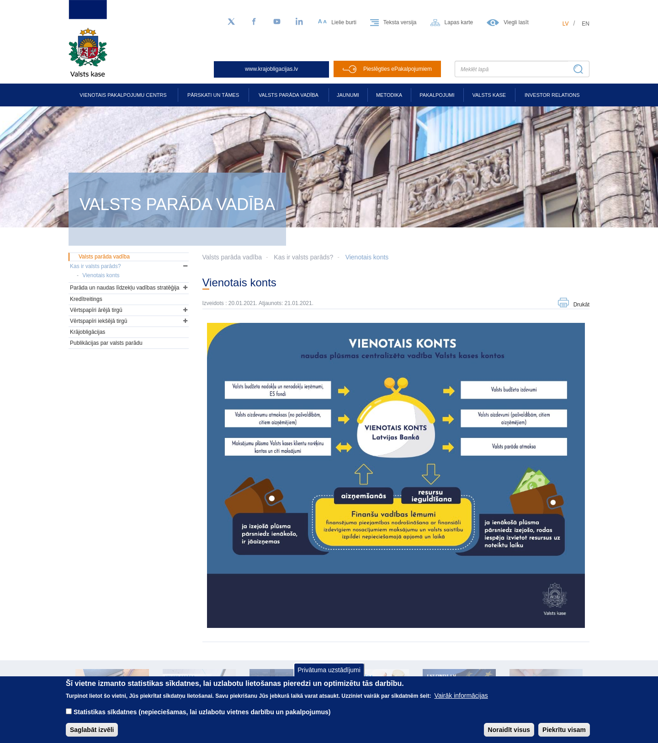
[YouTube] (277, 22)
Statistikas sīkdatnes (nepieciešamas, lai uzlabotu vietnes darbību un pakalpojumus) (202, 717)
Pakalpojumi (436, 95)
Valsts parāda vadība (288, 95)
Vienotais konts (367, 257)
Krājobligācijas (87, 332)
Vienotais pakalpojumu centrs (123, 95)
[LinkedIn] (300, 22)
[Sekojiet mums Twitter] (231, 22)
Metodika (389, 95)
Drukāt (581, 304)
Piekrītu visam (564, 735)
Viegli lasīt (516, 22)
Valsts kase (489, 95)
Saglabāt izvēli (92, 735)
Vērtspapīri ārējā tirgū (96, 310)
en (585, 24)
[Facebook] (254, 22)
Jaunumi (348, 95)
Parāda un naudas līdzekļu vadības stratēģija (125, 288)
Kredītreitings (86, 299)
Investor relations (552, 95)
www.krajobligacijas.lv (271, 69)
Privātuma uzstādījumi (329, 675)
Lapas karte (459, 22)
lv (565, 24)
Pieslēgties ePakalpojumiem (397, 69)
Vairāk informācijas (461, 701)
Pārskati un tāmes (213, 95)
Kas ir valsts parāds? (303, 257)
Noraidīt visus (509, 735)
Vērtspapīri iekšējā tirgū (98, 321)
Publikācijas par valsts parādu (106, 343)
